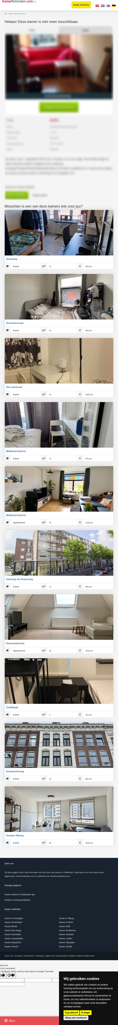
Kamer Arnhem (66, 922)
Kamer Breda (11, 926)
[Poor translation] (11, 975)
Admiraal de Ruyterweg (19, 579)
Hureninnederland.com (60, 876)
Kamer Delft (64, 926)
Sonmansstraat (15, 323)
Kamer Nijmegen (67, 942)
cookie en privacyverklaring (17, 900)
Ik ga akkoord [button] (71, 1012)
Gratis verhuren (81, 5)
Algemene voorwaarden (56, 956)
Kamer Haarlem (66, 934)
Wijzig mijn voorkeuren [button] (76, 1018)
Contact (18, 956)
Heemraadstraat (15, 643)
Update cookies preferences (81, 956)
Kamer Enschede (13, 934)
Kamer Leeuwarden (14, 938)
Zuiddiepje (12, 707)
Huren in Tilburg (66, 918)
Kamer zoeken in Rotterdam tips (20, 894)
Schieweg (11, 259)
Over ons (9, 956)
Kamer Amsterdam (13, 922)
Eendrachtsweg (15, 771)
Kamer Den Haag (13, 930)
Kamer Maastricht (13, 942)
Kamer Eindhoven (67, 930)
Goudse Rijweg (15, 835)
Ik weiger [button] (85, 1012)
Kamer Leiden (65, 938)
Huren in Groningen (14, 918)
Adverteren (29, 956)
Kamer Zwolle (65, 946)
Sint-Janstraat (14, 387)
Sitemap (40, 956)
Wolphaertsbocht (16, 451)
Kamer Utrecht (11, 946)
